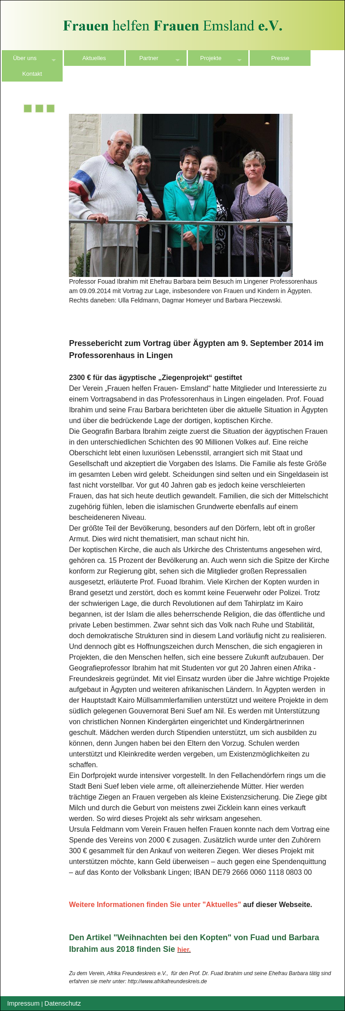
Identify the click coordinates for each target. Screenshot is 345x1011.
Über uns (25, 58)
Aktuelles (94, 58)
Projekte (210, 58)
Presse (280, 58)
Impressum (23, 1003)
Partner (148, 58)
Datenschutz (62, 1003)
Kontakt (32, 73)
